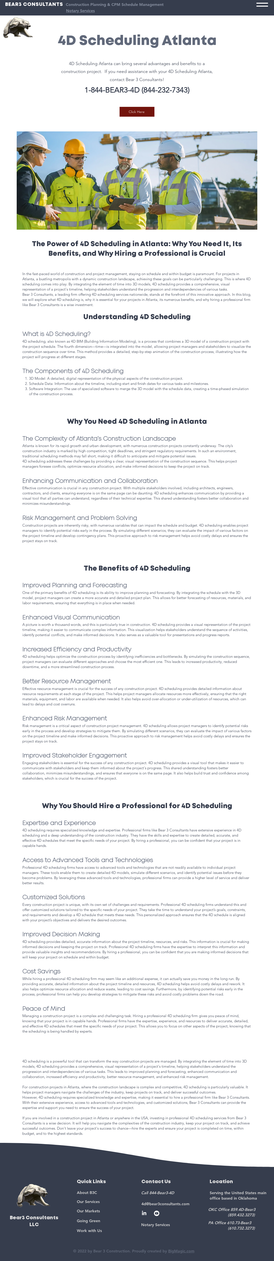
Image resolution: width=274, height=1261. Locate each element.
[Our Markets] (105, 1211)
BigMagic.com (181, 1251)
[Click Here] (137, 112)
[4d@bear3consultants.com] (171, 1204)
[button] (262, 5)
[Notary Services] (171, 1224)
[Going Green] (105, 1221)
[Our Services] (105, 1202)
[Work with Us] (105, 1231)
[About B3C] (105, 1193)
